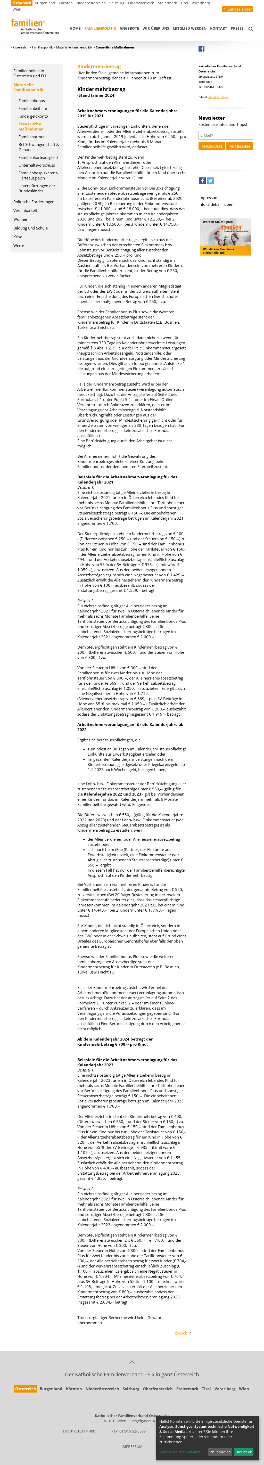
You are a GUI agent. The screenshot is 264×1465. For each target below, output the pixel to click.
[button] (202, 181)
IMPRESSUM (132, 1446)
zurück (181, 1333)
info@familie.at (218, 97)
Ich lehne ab (220, 1452)
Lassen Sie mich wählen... (181, 1452)
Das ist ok (243, 1452)
